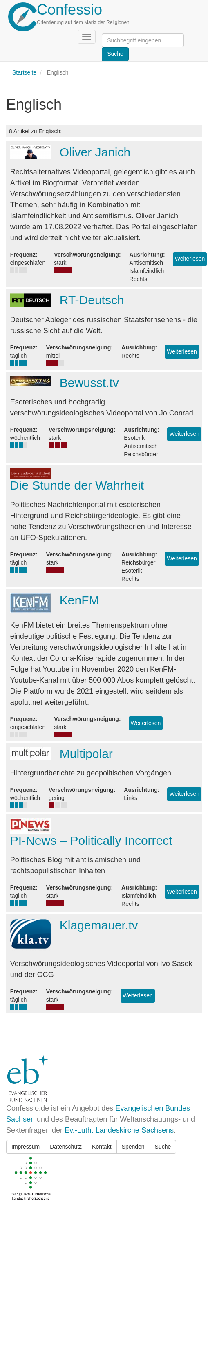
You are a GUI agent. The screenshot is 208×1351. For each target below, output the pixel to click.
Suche (163, 1146)
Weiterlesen (190, 258)
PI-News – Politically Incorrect (91, 840)
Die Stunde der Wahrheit (77, 485)
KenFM (79, 600)
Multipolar (86, 753)
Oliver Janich (95, 152)
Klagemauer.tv (99, 925)
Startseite (24, 72)
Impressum (25, 1146)
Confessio (69, 9)
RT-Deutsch (92, 300)
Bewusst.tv (89, 382)
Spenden (133, 1146)
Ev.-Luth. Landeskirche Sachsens (119, 1130)
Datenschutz (66, 1146)
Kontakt (101, 1146)
